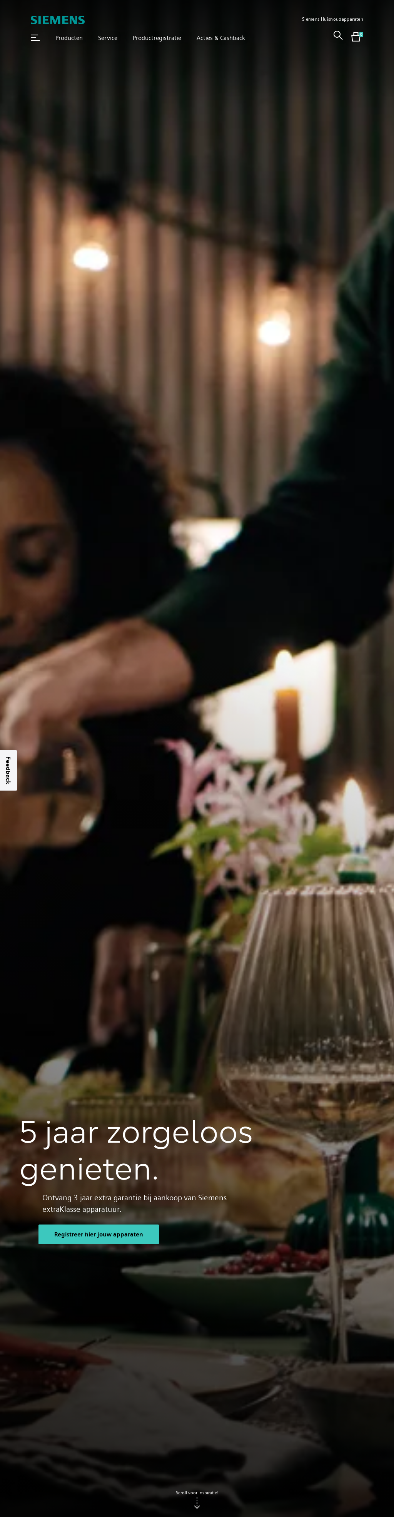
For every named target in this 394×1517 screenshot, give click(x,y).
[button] (35, 38)
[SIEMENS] (58, 19)
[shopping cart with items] (356, 37)
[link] (338, 37)
